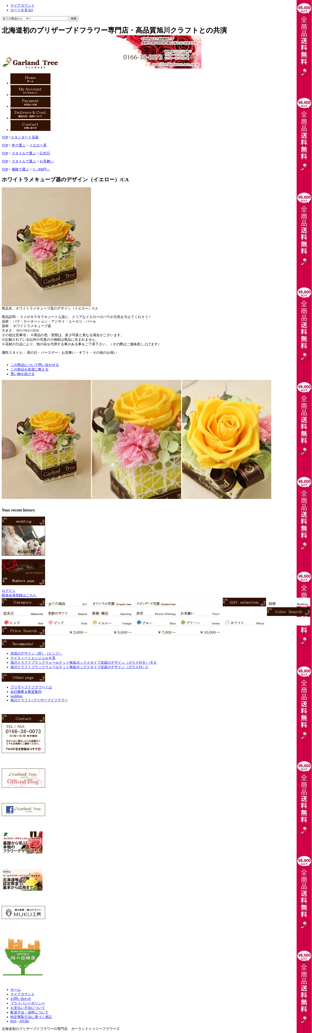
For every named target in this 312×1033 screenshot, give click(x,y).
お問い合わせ (20, 999)
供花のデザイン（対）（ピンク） (36, 653)
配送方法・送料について (29, 1012)
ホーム (15, 989)
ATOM (24, 1021)
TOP (5, 137)
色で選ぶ (19, 145)
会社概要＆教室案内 (26, 692)
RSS (13, 1021)
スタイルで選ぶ (24, 153)
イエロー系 (38, 145)
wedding (16, 696)
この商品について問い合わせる (34, 365)
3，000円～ (41, 169)
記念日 (45, 153)
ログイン (9, 591)
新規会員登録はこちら (19, 595)
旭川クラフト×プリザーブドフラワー (39, 700)
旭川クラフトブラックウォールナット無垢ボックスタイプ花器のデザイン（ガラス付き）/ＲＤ (83, 662)
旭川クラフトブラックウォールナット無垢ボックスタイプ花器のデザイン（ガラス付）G (79, 667)
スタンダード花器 (25, 137)
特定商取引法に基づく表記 (31, 1017)
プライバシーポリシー (27, 1003)
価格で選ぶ (20, 169)
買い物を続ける (22, 374)
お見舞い (47, 161)
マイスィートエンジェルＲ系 (32, 658)
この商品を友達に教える (29, 369)
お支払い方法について (27, 1008)
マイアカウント (22, 994)
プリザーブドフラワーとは (31, 687)
